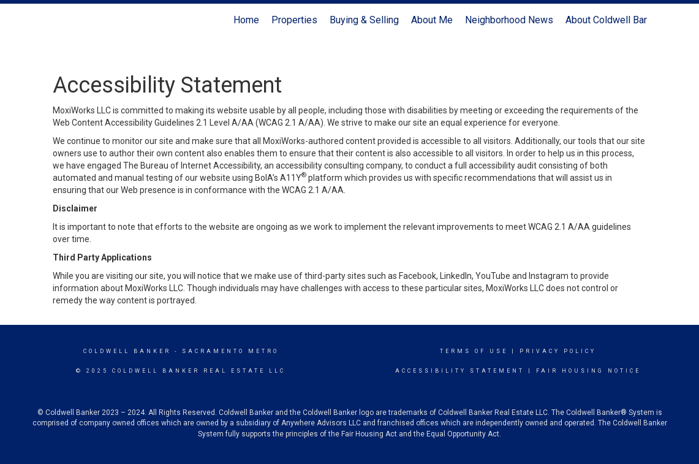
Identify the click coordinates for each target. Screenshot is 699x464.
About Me (432, 20)
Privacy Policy (558, 351)
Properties (294, 20)
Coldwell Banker (127, 351)
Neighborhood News (509, 20)
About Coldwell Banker (613, 20)
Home (246, 20)
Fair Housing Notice (588, 371)
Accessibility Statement (459, 371)
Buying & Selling (364, 20)
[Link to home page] (59, 20)
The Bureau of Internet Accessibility (191, 165)
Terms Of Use (474, 351)
